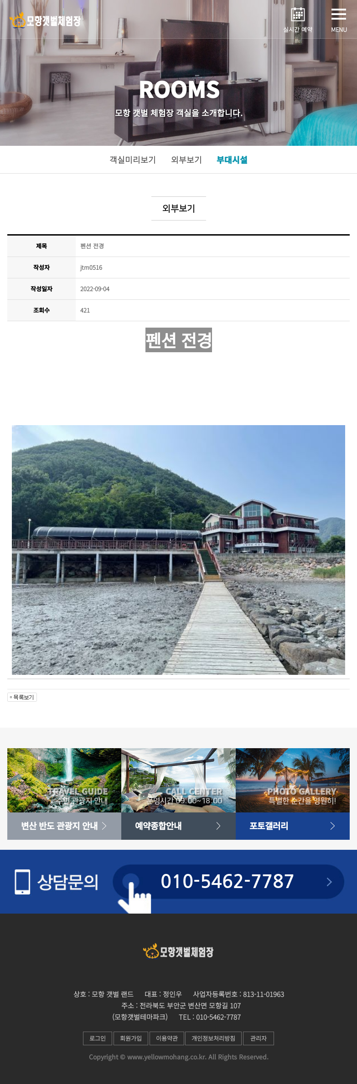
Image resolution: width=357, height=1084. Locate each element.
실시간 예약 (297, 29)
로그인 (95, 1038)
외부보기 (186, 159)
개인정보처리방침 (216, 1038)
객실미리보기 (132, 159)
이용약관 (168, 1038)
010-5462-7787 (227, 882)
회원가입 (130, 1038)
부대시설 (232, 159)
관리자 (262, 1038)
